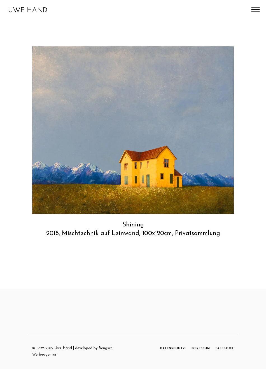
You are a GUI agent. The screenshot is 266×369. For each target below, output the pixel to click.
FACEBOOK (225, 348)
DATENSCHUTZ (172, 348)
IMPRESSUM (200, 348)
